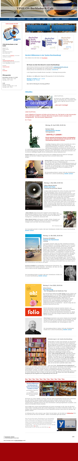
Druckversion (7, 436)
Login (73, 436)
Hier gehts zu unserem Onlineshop (38, 27)
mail (49, 427)
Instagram (12, 55)
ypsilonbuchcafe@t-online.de (8, 60)
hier (34, 425)
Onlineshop (70, 413)
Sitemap (12, 436)
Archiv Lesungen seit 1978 (12, 23)
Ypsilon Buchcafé (6, 66)
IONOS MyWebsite (19, 440)
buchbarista (5, 70)
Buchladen (44, 58)
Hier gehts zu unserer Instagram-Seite (63, 27)
